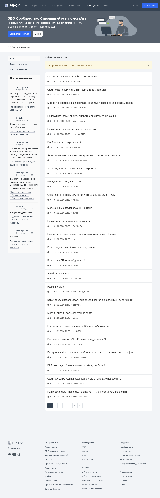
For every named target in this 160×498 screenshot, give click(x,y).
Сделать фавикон (52, 489)
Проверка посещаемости (56, 464)
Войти (38, 34)
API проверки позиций (92, 476)
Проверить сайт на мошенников (59, 485)
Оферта (123, 485)
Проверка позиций (130, 455)
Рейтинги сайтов (89, 485)
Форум (85, 451)
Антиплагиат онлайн (54, 472)
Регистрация (149, 5)
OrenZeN (20, 206)
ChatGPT (49, 460)
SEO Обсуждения (18, 69)
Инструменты (58, 5)
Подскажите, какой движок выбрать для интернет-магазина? (21, 220)
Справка (123, 480)
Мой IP (48, 476)
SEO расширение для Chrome (133, 464)
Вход (135, 5)
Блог (106, 5)
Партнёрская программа (93, 480)
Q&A (84, 447)
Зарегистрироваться (19, 34)
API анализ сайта (89, 472)
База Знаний (87, 460)
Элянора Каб (22, 87)
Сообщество (93, 5)
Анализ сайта (51, 447)
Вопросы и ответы (18, 64)
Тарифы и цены (39, 5)
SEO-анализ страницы (55, 451)
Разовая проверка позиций (56, 455)
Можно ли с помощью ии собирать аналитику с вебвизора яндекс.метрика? (22, 195)
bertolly (19, 118)
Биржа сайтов (75, 5)
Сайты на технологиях (92, 489)
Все (12, 58)
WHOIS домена (51, 481)
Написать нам (126, 476)
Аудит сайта (50, 468)
